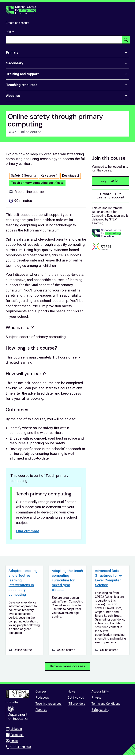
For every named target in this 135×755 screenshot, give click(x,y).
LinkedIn (16, 729)
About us (41, 710)
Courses (41, 691)
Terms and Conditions (106, 703)
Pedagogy (42, 697)
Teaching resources (49, 703)
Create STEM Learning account (111, 196)
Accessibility (100, 691)
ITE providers (76, 703)
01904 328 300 (20, 747)
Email (14, 741)
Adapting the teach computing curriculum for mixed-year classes (67, 580)
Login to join (110, 180)
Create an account (17, 23)
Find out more (27, 531)
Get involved (76, 697)
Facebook (17, 735)
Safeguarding (100, 710)
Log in (10, 31)
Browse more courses (67, 666)
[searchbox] (64, 39)
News (71, 691)
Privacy (96, 697)
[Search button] (126, 39)
